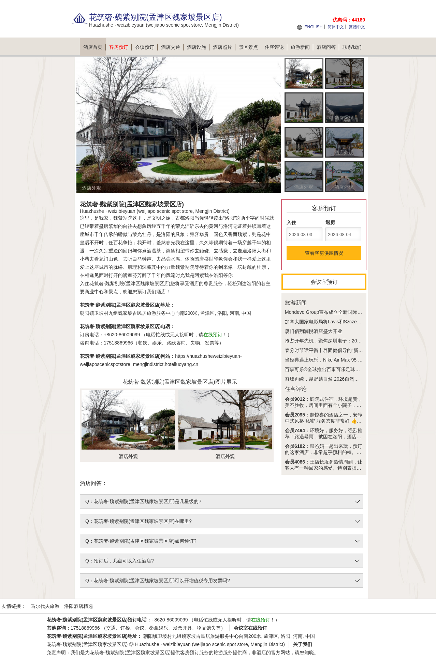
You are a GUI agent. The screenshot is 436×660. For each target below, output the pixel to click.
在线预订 (212, 334)
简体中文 (336, 27)
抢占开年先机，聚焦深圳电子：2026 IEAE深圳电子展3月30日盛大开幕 (360, 340)
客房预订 (120, 47)
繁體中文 (357, 27)
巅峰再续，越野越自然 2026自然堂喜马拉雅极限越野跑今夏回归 (353, 379)
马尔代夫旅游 (45, 606)
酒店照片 (224, 47)
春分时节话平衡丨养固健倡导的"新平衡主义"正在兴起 (341, 350)
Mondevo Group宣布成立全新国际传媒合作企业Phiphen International (358, 312)
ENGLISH (313, 27)
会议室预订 (324, 282)
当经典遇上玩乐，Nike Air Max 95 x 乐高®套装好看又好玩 (346, 360)
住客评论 (276, 47)
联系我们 (352, 47)
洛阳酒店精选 (78, 606)
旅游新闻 (302, 47)
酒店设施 (198, 47)
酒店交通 (172, 47)
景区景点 (250, 47)
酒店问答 (328, 47)
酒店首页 (94, 47)
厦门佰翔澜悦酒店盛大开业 (313, 331)
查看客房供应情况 (324, 253)
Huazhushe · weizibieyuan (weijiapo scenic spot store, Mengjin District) (210, 644)
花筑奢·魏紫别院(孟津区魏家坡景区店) (87, 644)
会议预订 (146, 47)
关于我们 (302, 644)
